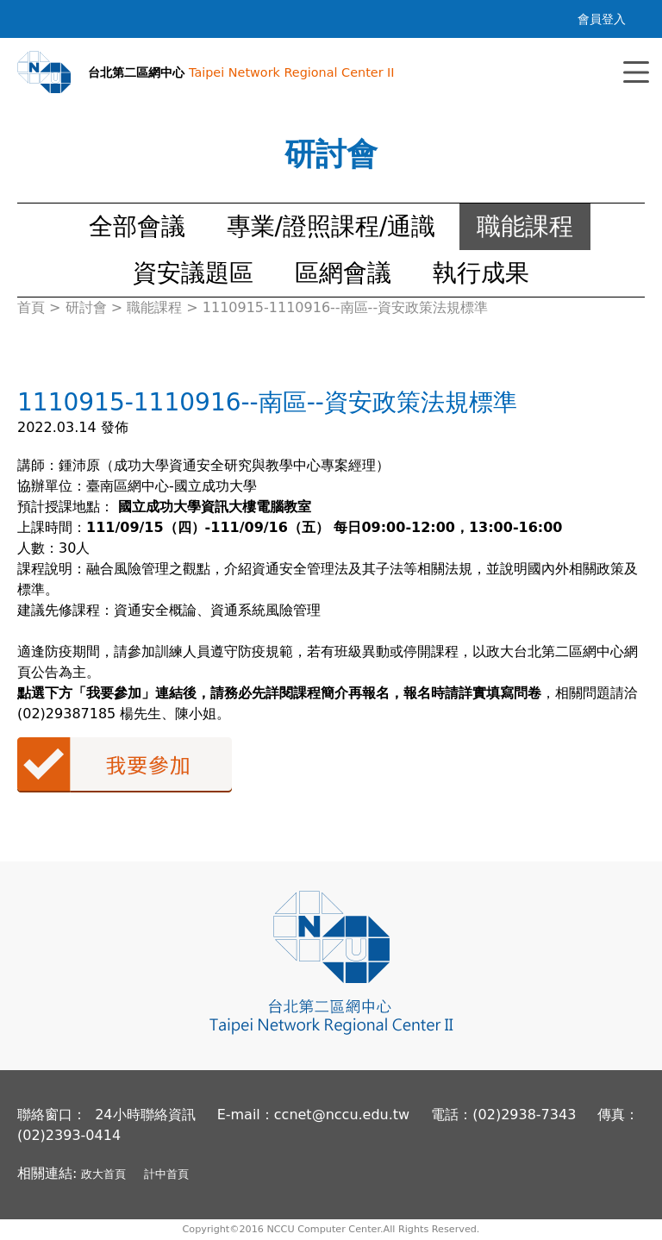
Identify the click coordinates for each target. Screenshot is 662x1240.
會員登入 (602, 19)
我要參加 (124, 764)
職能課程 (525, 226)
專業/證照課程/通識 (331, 226)
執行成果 (481, 273)
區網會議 (343, 273)
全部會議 (137, 226)
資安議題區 (193, 273)
